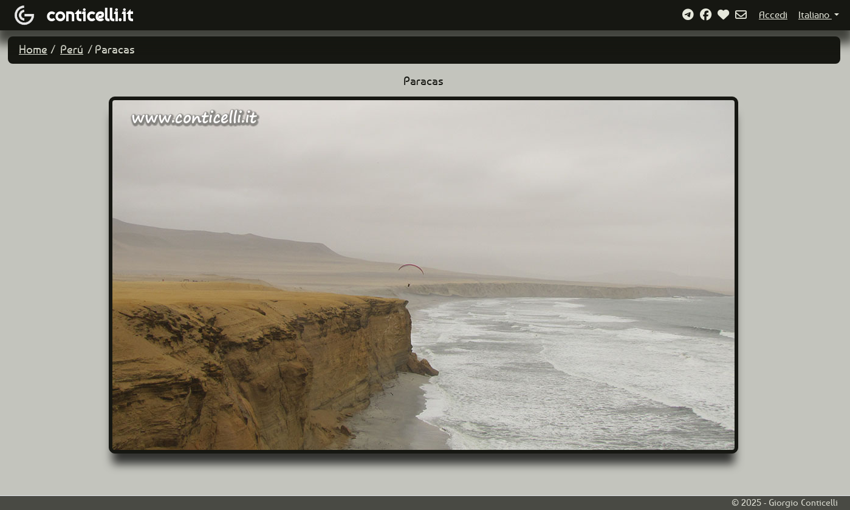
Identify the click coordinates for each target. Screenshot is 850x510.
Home (33, 49)
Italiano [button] (815, 15)
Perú (71, 49)
